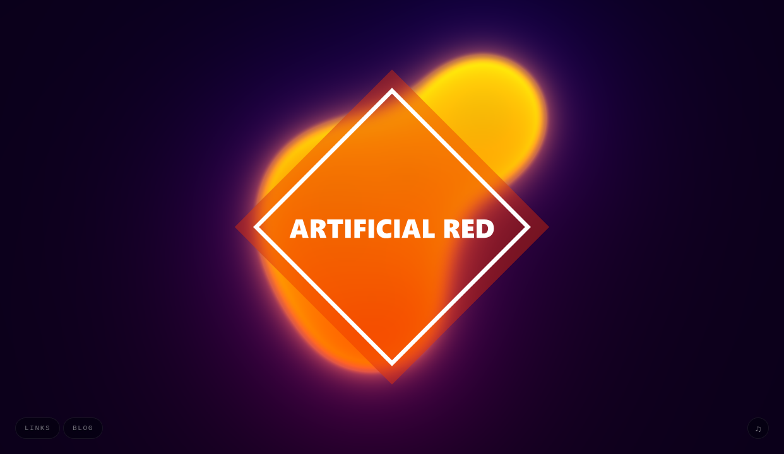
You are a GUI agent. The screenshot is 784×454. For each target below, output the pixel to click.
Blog (83, 428)
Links (37, 428)
